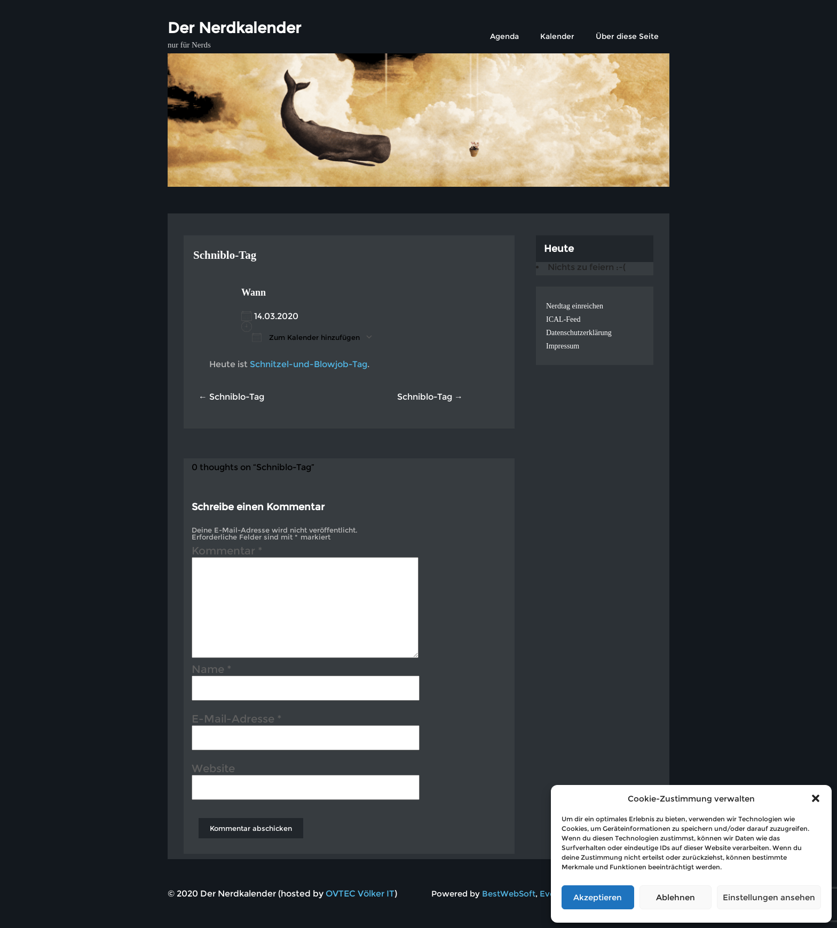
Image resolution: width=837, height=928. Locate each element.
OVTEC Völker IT (360, 894)
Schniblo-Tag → (430, 397)
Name (212, 671)
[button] (815, 798)
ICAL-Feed (563, 319)
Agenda (504, 36)
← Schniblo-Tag (231, 397)
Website (213, 770)
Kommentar (227, 552)
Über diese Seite (627, 36)
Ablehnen (675, 897)
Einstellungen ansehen (769, 897)
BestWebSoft (508, 894)
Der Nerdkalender (234, 28)
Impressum (562, 346)
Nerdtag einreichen (574, 306)
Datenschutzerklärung (579, 333)
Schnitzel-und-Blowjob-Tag (308, 364)
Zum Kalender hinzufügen (306, 337)
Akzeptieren (597, 897)
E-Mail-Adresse (237, 720)
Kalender (557, 36)
